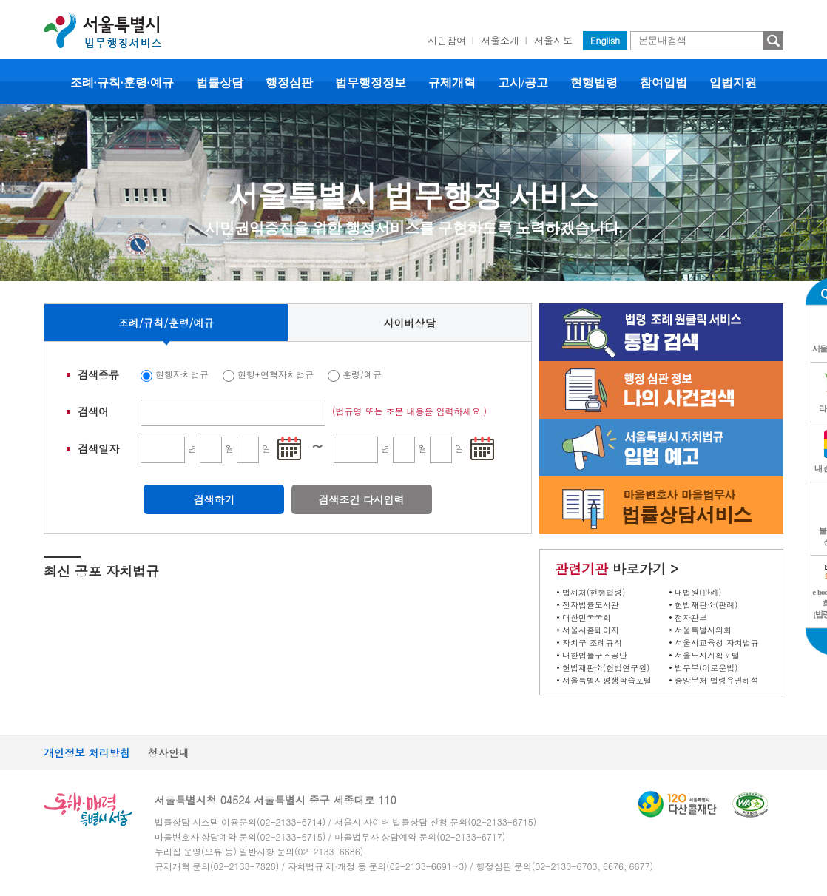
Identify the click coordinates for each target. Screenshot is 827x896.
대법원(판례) (698, 592)
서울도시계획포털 (707, 655)
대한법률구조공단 (594, 655)
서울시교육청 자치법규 (717, 642)
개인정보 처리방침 (87, 752)
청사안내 (168, 752)
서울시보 (553, 40)
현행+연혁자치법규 (275, 374)
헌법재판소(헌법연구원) (605, 667)
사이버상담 (410, 322)
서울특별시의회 (703, 630)
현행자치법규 (182, 374)
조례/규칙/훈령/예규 (166, 322)
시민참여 (447, 40)
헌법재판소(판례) (706, 604)
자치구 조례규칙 (592, 642)
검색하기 (213, 499)
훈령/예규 (362, 374)
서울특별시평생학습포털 (607, 680)
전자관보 (691, 617)
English (605, 40)
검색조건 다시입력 (361, 499)
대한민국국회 (586, 617)
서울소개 (500, 40)
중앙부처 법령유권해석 (717, 680)
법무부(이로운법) (706, 667)
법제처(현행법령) (593, 592)
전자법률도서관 (590, 604)
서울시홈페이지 (590, 630)
